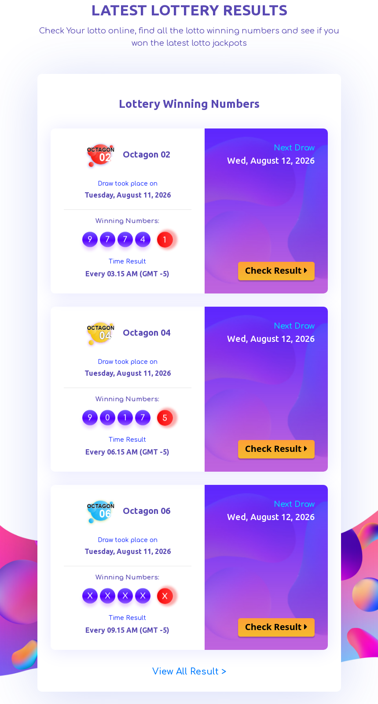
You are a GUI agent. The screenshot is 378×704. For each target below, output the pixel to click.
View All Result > (189, 672)
